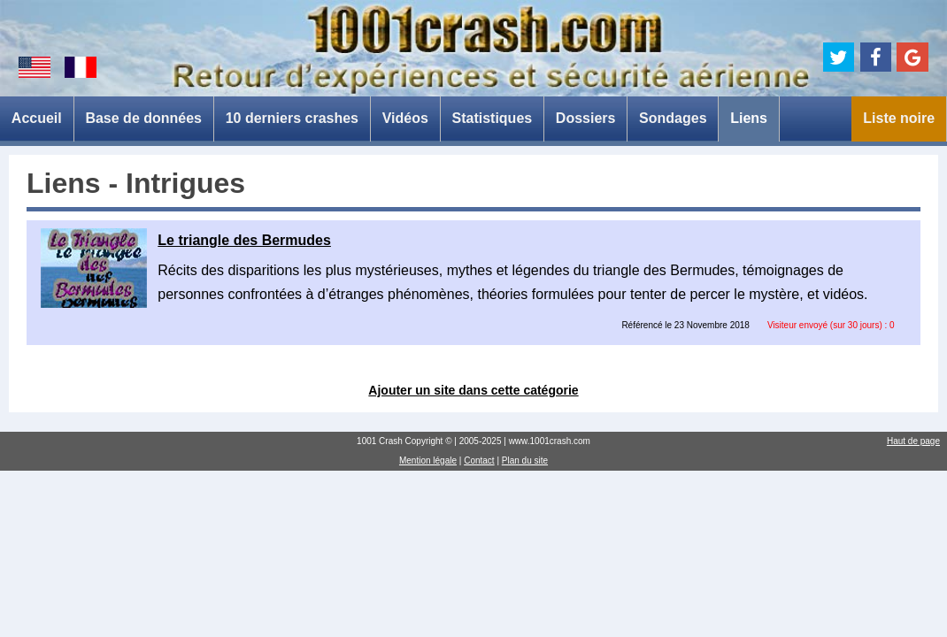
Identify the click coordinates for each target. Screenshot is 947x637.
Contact (479, 460)
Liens (748, 118)
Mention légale (428, 460)
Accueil (37, 118)
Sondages (672, 118)
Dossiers (586, 118)
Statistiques (491, 118)
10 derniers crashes (292, 118)
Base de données (143, 118)
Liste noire (899, 118)
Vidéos (405, 118)
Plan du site (525, 460)
